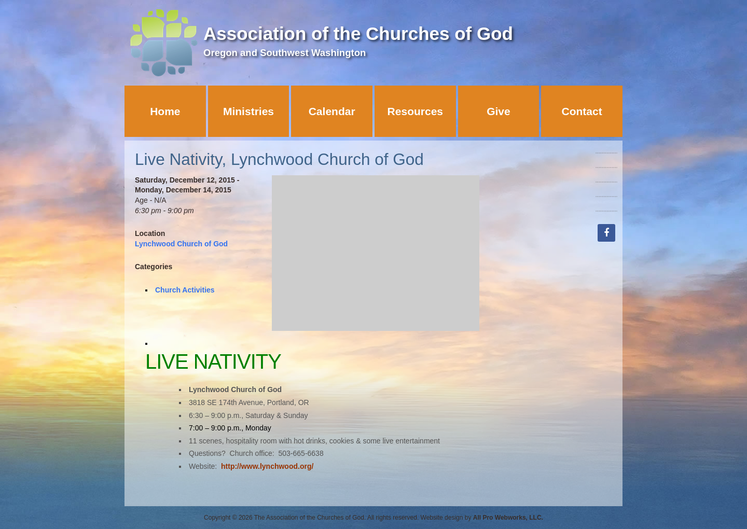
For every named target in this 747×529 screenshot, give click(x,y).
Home (165, 111)
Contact (582, 111)
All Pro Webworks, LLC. (508, 517)
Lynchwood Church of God (181, 244)
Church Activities (185, 290)
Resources (415, 111)
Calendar (332, 111)
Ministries (248, 111)
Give (498, 111)
